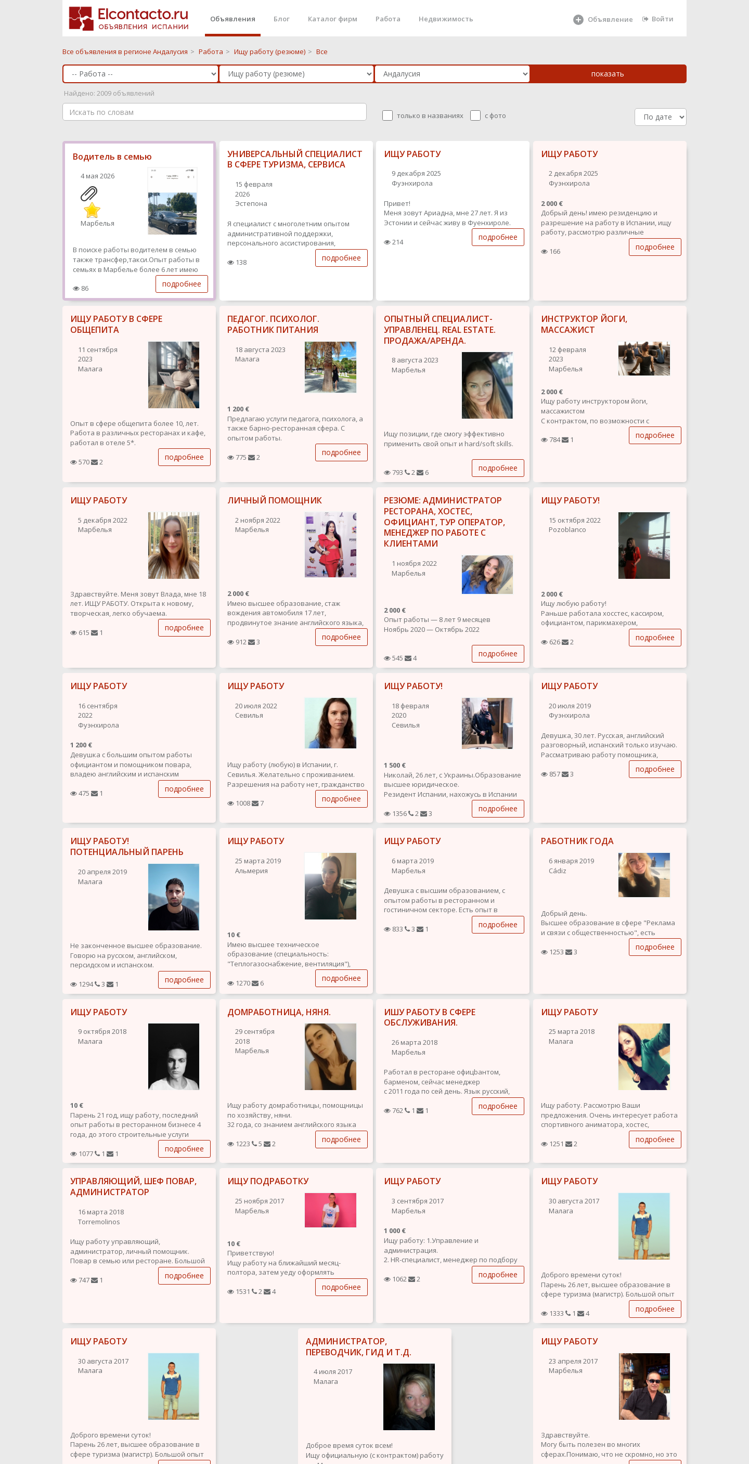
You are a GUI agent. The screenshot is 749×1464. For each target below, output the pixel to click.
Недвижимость (446, 18)
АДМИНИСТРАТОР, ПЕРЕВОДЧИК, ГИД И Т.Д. (358, 1347)
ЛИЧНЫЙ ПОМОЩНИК (274, 500)
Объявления (232, 18)
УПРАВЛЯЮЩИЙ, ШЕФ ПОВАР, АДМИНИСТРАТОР (133, 1186)
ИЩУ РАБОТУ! (570, 500)
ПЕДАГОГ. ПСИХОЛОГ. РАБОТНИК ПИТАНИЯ (273, 324)
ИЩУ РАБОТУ (412, 154)
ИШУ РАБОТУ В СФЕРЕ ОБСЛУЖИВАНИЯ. (429, 1017)
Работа (388, 18)
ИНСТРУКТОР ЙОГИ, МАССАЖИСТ (584, 324)
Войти (658, 18)
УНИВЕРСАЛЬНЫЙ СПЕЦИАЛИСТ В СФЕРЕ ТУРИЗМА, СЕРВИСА (295, 159)
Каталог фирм (332, 18)
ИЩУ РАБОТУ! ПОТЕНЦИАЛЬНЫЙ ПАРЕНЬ (127, 846)
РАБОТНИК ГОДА (577, 841)
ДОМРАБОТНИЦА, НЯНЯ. (279, 1012)
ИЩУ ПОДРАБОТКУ (267, 1181)
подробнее (181, 284)
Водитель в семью (112, 156)
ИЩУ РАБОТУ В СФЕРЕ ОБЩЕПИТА (116, 324)
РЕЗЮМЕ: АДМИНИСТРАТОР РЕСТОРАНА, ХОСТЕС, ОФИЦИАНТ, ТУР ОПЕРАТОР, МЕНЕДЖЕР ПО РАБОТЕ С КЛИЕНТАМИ (444, 522)
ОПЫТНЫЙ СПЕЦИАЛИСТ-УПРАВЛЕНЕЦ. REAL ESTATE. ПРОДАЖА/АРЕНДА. (440, 329)
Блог (282, 18)
